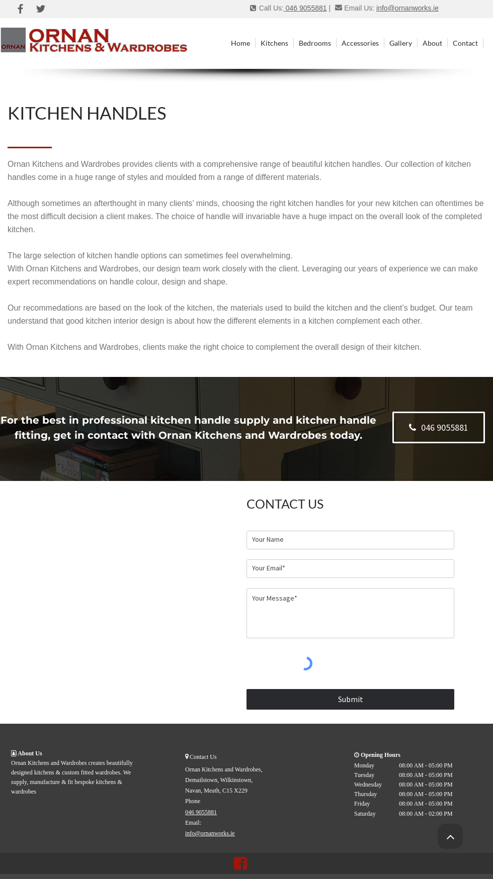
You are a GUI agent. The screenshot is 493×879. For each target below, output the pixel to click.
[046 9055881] (438, 427)
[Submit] (350, 699)
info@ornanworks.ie (407, 8)
